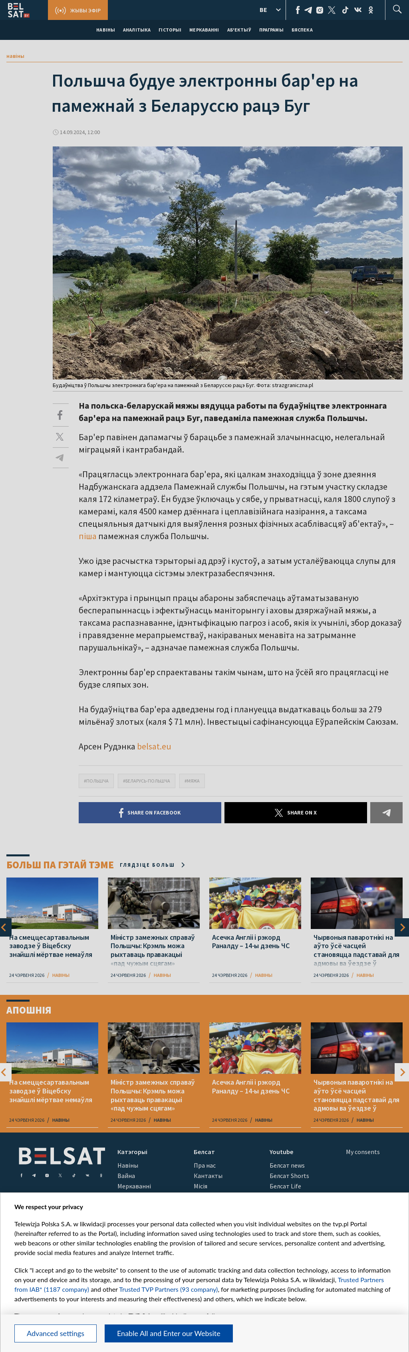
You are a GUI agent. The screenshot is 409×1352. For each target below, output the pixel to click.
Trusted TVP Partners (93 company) (168, 1289)
